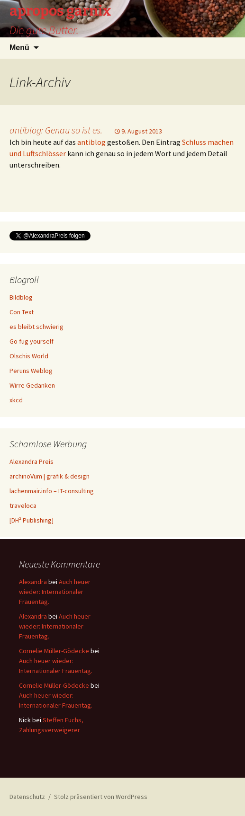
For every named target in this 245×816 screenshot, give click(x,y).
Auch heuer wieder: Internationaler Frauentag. (55, 591)
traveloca (22, 505)
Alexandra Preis (31, 461)
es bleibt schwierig (36, 326)
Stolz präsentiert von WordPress (100, 796)
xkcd (16, 400)
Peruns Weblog (31, 370)
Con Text (21, 312)
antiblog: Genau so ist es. (55, 130)
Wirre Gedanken (32, 385)
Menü (19, 48)
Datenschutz (27, 796)
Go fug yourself (31, 341)
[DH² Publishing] (31, 520)
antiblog (91, 142)
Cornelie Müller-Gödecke (54, 651)
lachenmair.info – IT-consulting (51, 491)
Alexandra (33, 581)
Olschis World (28, 356)
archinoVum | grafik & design (49, 476)
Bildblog (21, 297)
